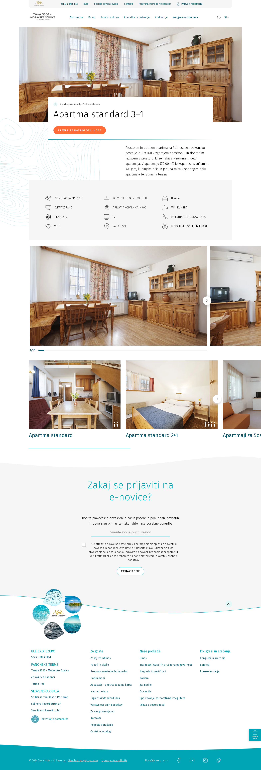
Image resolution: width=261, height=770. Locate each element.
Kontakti (128, 3)
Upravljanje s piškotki (114, 760)
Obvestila (145, 691)
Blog (85, 3)
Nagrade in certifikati (153, 671)
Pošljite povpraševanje (106, 3)
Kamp (91, 17)
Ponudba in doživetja (137, 17)
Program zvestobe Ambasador (154, 3)
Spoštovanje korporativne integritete (162, 698)
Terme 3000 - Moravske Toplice (50, 670)
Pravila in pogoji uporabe (83, 760)
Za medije (146, 684)
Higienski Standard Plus (105, 698)
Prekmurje (161, 17)
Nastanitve (76, 17)
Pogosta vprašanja (101, 724)
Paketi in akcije (109, 17)
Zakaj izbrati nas (69, 3)
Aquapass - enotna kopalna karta (111, 684)
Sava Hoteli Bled (41, 657)
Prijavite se (130, 571)
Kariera (144, 678)
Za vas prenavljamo (102, 711)
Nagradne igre (99, 691)
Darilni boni (97, 678)
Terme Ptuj (37, 683)
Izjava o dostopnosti (152, 704)
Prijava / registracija (189, 4)
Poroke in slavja (209, 671)
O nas (143, 658)
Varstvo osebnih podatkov (106, 704)
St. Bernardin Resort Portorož (49, 697)
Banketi (204, 664)
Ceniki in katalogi (100, 731)
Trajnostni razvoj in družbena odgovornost (166, 664)
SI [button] (225, 17)
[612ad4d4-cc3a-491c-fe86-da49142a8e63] (130, 533)
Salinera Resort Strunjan (46, 703)
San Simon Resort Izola (45, 710)
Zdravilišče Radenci (43, 677)
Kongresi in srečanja (185, 17)
